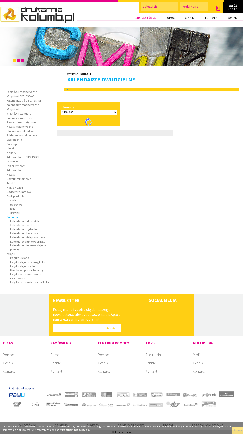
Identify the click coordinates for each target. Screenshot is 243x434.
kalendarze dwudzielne (101, 79)
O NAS (8, 343)
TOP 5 (150, 343)
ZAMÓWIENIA (60, 343)
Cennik (8, 363)
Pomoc (8, 355)
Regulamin (153, 355)
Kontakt (9, 371)
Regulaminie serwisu (75, 430)
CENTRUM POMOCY (113, 343)
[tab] (151, 89)
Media (197, 355)
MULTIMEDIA (203, 343)
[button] (218, 8)
